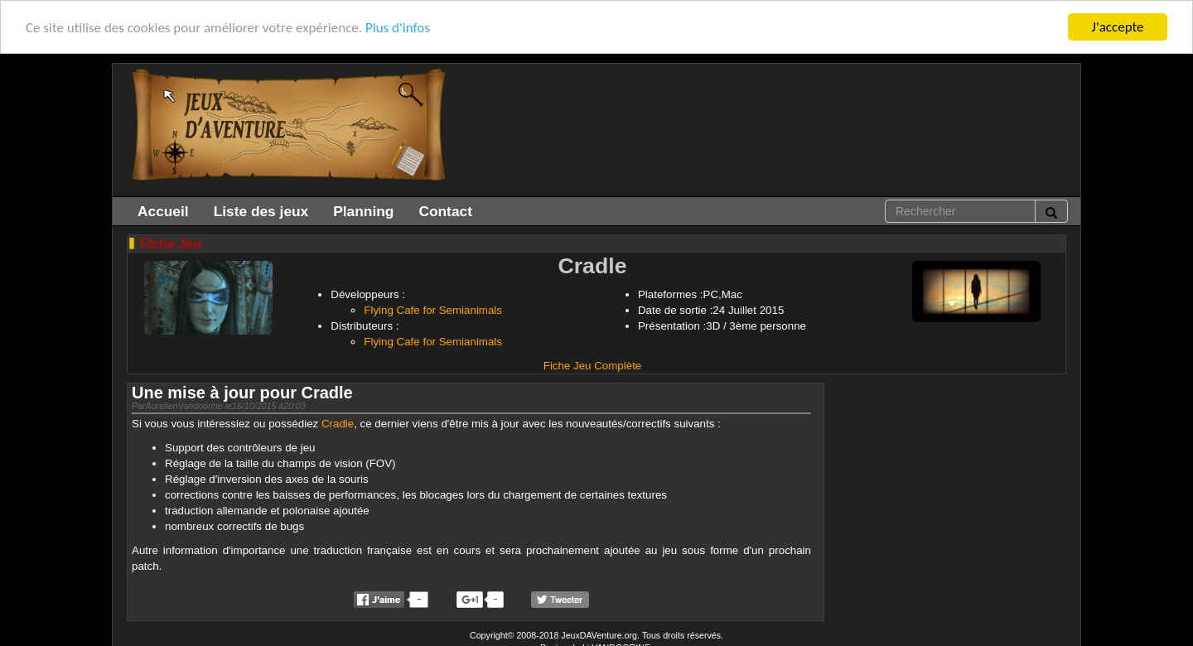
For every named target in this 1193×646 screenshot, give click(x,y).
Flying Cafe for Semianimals (433, 310)
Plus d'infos (397, 27)
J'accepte (1118, 27)
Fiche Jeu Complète (592, 365)
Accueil (163, 211)
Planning (363, 211)
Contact (445, 211)
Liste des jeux (261, 211)
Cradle (337, 423)
